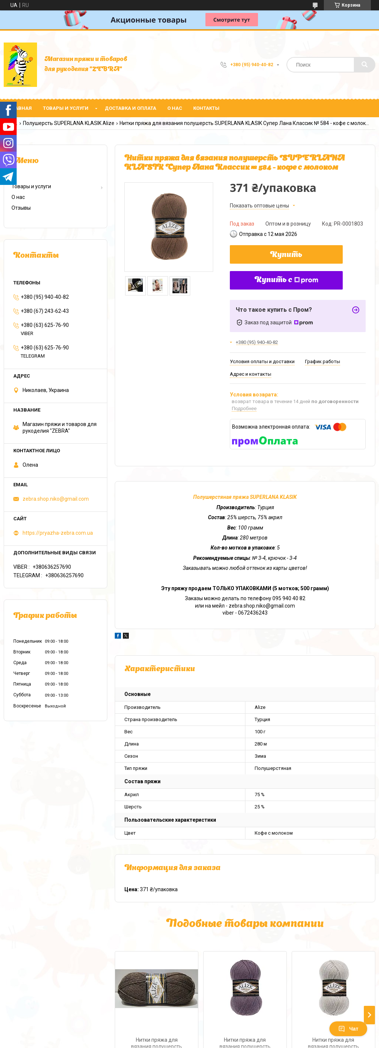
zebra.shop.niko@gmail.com (56, 499)
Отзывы (21, 208)
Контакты (206, 108)
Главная (20, 108)
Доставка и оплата (130, 108)
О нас (174, 108)
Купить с (286, 280)
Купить (286, 255)
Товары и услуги (65, 108)
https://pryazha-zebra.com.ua (58, 533)
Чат (348, 1028)
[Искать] (364, 64)
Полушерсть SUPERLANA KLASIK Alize (68, 123)
